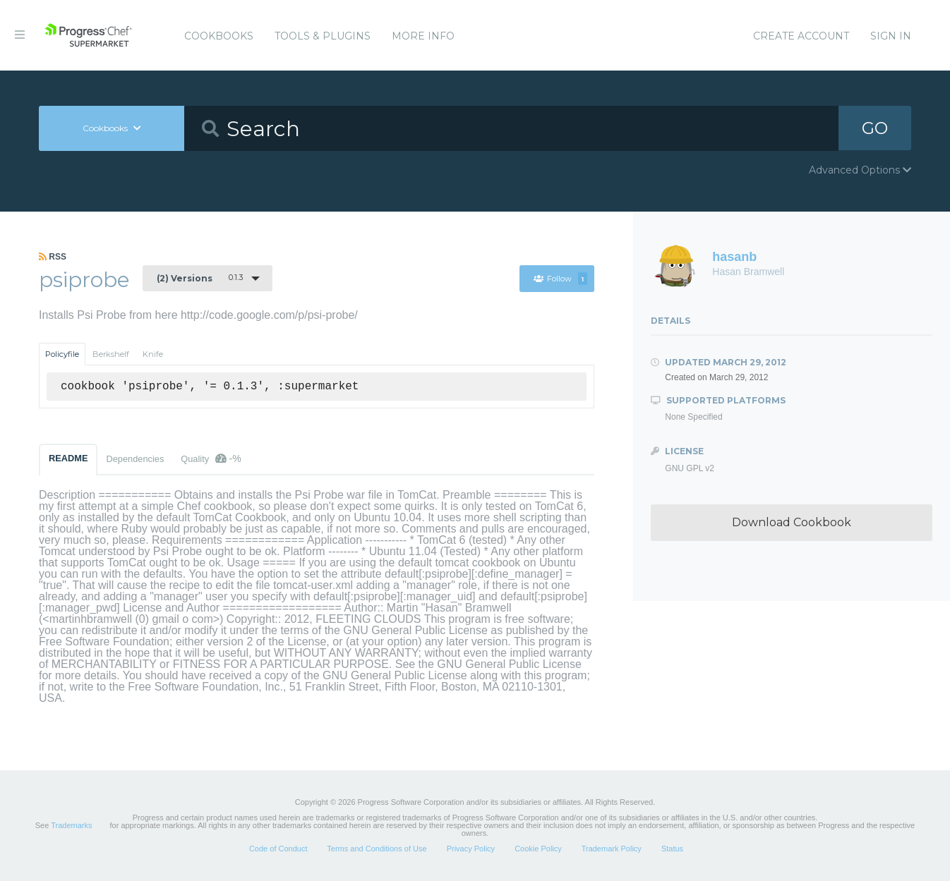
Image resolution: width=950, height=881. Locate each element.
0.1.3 (200, 278)
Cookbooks (218, 36)
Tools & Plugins (323, 36)
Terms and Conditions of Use (376, 848)
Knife (153, 354)
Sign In (890, 36)
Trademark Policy (612, 848)
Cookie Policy (538, 848)
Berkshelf (110, 354)
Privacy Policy (471, 848)
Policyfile (62, 354)
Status (672, 848)
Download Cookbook (791, 522)
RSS (52, 257)
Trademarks (71, 825)
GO (875, 128)
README (68, 458)
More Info (423, 36)
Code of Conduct (278, 848)
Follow (560, 278)
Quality (211, 458)
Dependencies (135, 459)
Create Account (801, 36)
